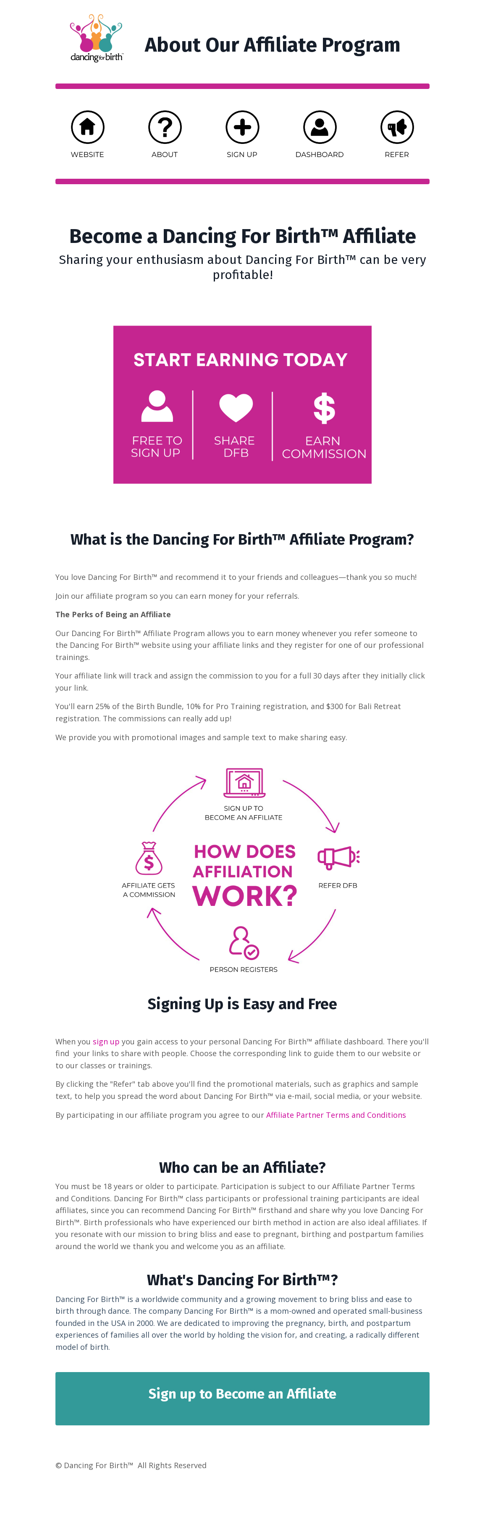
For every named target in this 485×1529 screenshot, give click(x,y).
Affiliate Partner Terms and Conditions (336, 1117)
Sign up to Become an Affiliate (242, 1396)
